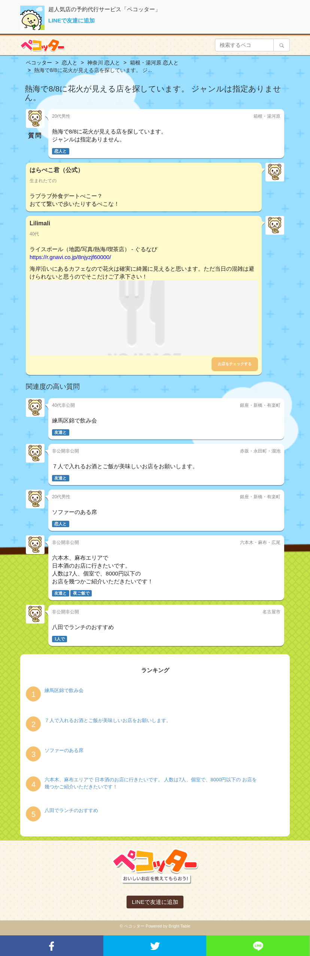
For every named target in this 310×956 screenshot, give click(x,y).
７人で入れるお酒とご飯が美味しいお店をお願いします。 (108, 720)
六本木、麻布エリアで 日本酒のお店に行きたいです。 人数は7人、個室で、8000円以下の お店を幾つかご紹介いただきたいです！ (151, 783)
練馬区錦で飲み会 (64, 690)
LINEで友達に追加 (71, 20)
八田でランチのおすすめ (71, 810)
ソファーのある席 (64, 750)
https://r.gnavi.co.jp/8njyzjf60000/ (70, 257)
